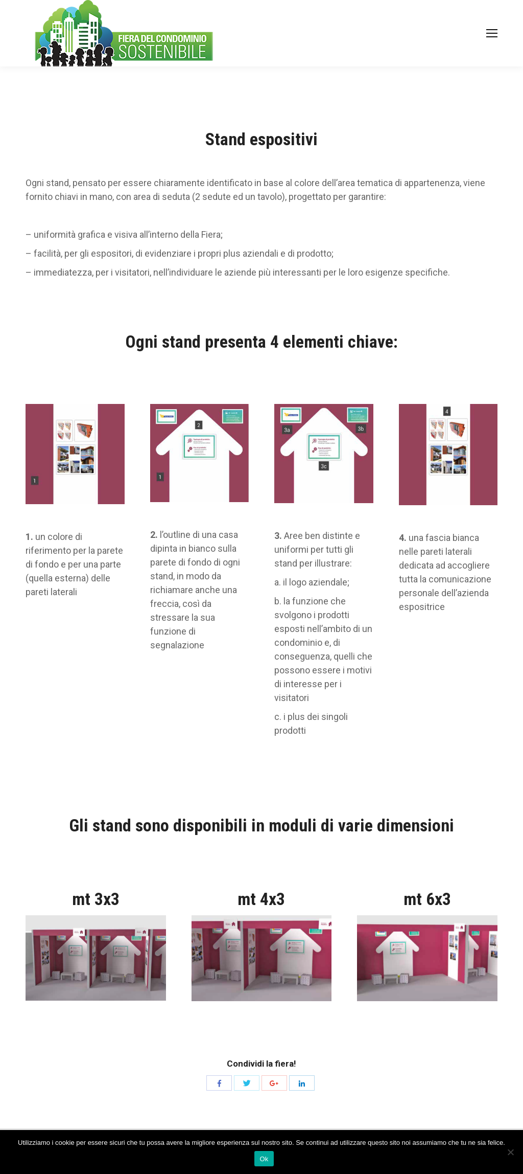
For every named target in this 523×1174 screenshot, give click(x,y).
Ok (263, 1159)
